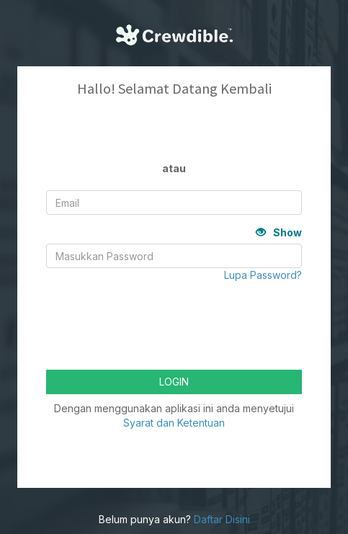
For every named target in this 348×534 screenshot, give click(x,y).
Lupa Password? (263, 275)
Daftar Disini (222, 519)
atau (174, 168)
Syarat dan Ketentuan (174, 423)
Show (279, 232)
